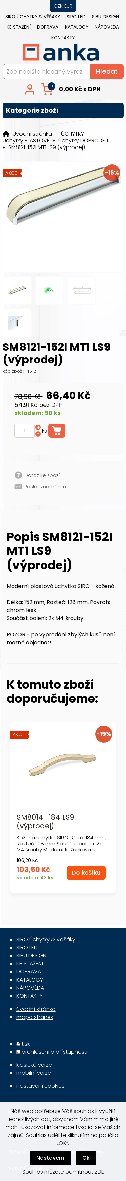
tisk (26, 1044)
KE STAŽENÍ (19, 27)
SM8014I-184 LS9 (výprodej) (45, 821)
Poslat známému (45, 486)
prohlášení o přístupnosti (54, 1052)
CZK (58, 6)
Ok (86, 1158)
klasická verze (34, 1065)
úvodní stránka (36, 1009)
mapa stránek (34, 1017)
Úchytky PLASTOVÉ (26, 140)
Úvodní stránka (32, 134)
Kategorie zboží (63, 110)
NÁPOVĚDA (107, 27)
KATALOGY (76, 27)
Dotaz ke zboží (42, 475)
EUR (68, 6)
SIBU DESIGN (105, 17)
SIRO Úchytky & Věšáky (32, 17)
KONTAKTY (63, 38)
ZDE (99, 1172)
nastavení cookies (40, 1086)
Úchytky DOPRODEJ (83, 140)
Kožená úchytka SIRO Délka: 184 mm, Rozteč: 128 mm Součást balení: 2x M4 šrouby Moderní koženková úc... (61, 843)
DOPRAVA (47, 27)
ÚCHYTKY (72, 134)
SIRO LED (76, 17)
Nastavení (50, 1158)
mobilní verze (33, 1073)
